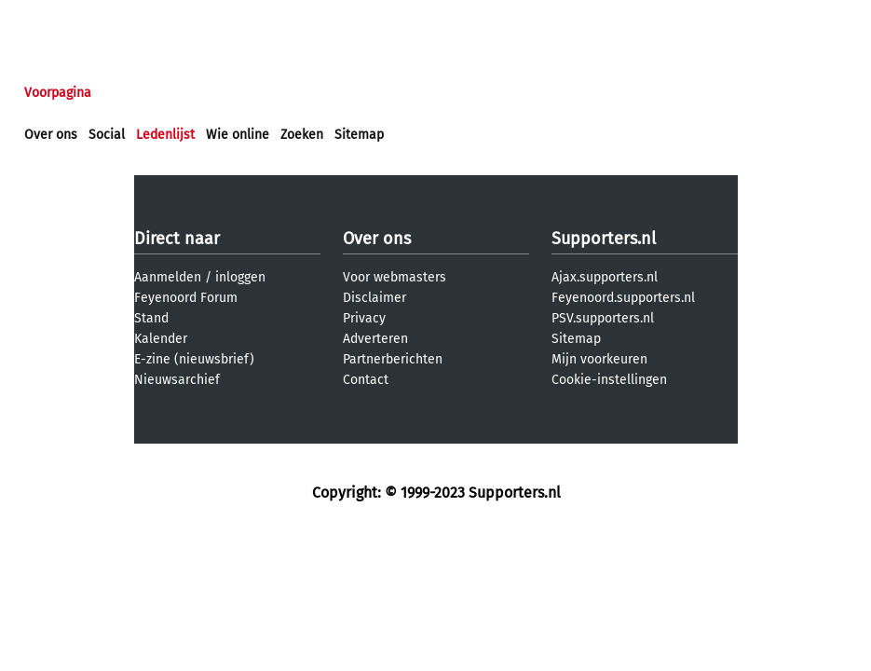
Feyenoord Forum (186, 298)
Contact (365, 380)
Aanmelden (167, 277)
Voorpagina (57, 93)
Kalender (160, 339)
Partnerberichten (392, 359)
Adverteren (375, 339)
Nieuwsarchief (177, 380)
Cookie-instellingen (609, 380)
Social (106, 135)
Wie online (237, 135)
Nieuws (137, 93)
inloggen (240, 277)
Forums (205, 93)
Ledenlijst (165, 135)
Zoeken (301, 135)
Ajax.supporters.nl (604, 277)
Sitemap (359, 135)
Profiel (407, 93)
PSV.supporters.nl (602, 318)
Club (351, 93)
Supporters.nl (603, 238)
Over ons (50, 135)
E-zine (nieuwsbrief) (194, 359)
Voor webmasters (394, 277)
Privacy (364, 318)
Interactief (283, 93)
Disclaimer (374, 298)
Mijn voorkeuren (599, 359)
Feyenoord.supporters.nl (623, 298)
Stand (151, 318)
